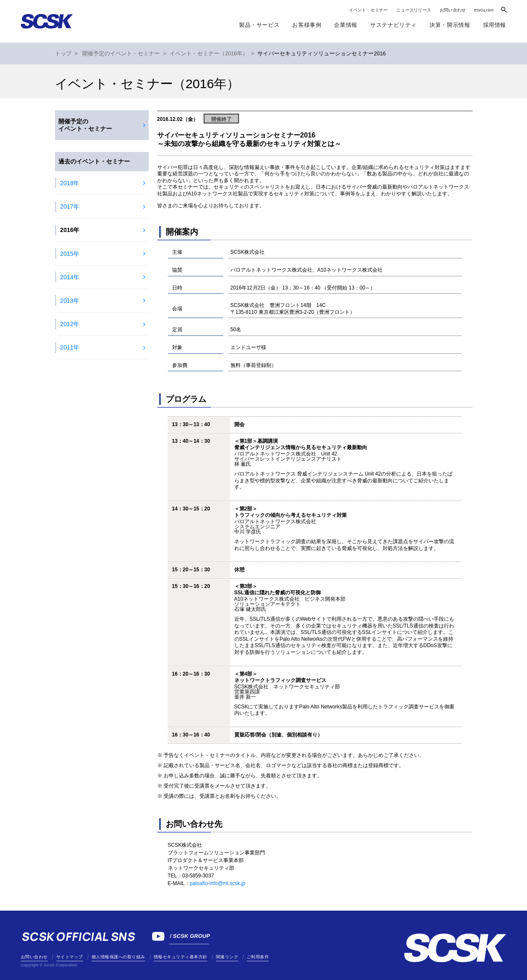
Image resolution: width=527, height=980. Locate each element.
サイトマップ (69, 956)
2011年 (69, 347)
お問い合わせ (453, 10)
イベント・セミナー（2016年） (209, 54)
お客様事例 (306, 25)
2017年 (69, 206)
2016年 (69, 229)
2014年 (69, 277)
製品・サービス (259, 25)
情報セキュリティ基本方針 (180, 956)
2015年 (69, 253)
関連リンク (227, 956)
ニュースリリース (413, 10)
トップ (63, 54)
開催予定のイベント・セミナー (121, 54)
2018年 (69, 183)
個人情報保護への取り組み (118, 956)
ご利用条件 (258, 956)
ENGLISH (483, 10)
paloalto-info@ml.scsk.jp (217, 883)
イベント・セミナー (368, 10)
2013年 (69, 300)
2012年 (69, 324)
